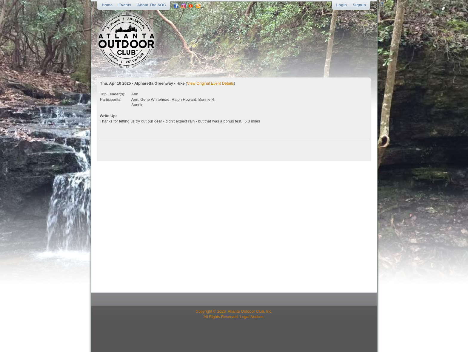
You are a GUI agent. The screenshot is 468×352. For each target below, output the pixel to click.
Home (107, 5)
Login (341, 5)
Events (124, 5)
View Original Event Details (210, 83)
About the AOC (151, 5)
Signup (359, 5)
